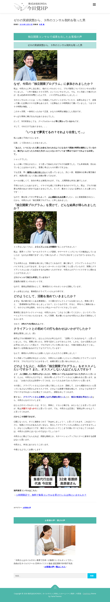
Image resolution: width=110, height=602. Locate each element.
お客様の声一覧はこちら (55, 566)
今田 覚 (41, 24)
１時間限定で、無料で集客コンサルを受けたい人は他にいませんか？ (51, 494)
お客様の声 (27, 508)
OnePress (87, 593)
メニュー (94, 4)
